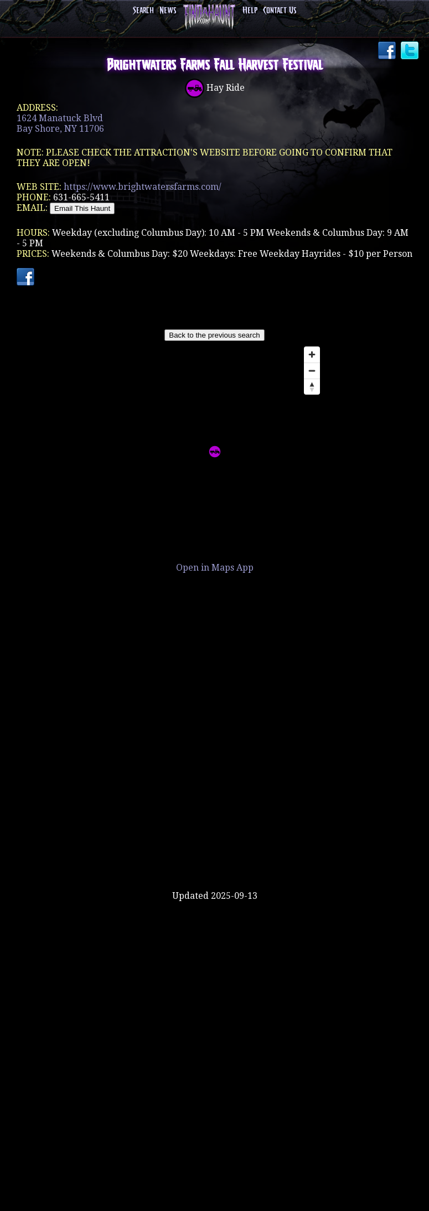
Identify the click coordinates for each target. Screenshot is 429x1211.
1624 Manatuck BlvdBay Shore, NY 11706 (60, 123)
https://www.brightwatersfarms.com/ (142, 187)
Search (143, 10)
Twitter (411, 51)
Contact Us (279, 10)
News (167, 10)
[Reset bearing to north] (312, 387)
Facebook (388, 51)
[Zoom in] (312, 354)
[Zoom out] (312, 371)
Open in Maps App (215, 567)
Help (249, 10)
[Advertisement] (214, 854)
